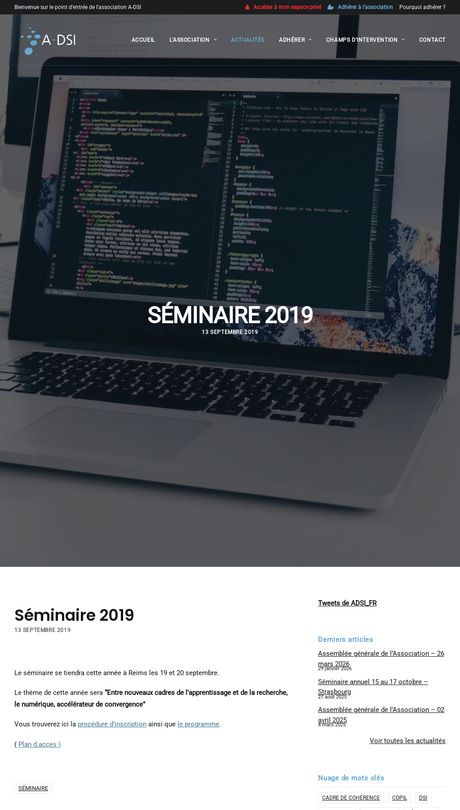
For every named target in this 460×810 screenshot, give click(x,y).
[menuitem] (284, 7)
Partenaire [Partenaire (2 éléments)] (379, 740)
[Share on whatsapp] (169, 770)
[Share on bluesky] (181, 770)
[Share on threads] (146, 770)
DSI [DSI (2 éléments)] (423, 725)
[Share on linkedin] (157, 770)
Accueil (143, 42)
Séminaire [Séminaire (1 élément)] (421, 740)
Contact (432, 42)
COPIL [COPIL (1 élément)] (399, 725)
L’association (193, 42)
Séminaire (33, 715)
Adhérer (295, 42)
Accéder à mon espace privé (287, 7)
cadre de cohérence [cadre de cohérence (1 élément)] (351, 725)
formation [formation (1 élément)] (337, 740)
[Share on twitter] (134, 770)
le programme (198, 652)
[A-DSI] (43, 42)
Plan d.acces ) (39, 672)
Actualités (248, 42)
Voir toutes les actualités (408, 668)
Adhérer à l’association (365, 7)
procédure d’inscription (112, 652)
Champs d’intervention (365, 42)
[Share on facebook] (122, 770)
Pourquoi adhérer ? (422, 7)
